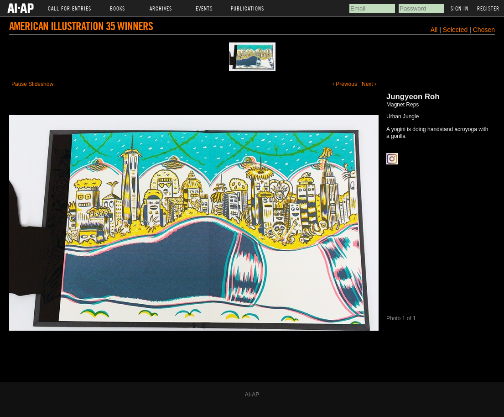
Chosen (484, 29)
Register (488, 8)
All (434, 29)
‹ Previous (345, 84)
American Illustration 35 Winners (81, 26)
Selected (456, 29)
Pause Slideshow (32, 84)
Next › (369, 84)
